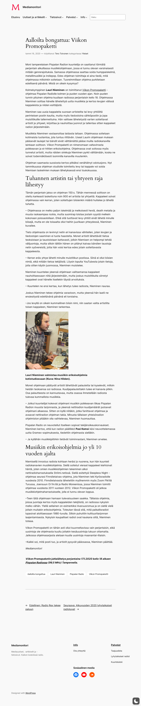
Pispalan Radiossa (36, 562)
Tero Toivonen (61, 53)
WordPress (30, 693)
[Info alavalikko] (86, 17)
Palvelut (115, 645)
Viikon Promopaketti (94, 90)
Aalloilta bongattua (36, 574)
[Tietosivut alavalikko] (62, 17)
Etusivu (15, 17)
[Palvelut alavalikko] (77, 17)
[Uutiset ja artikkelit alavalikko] (46, 17)
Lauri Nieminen (57, 574)
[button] (136, 701)
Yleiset (85, 53)
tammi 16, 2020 (32, 53)
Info (75, 645)
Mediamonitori (32, 7)
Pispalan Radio (77, 574)
